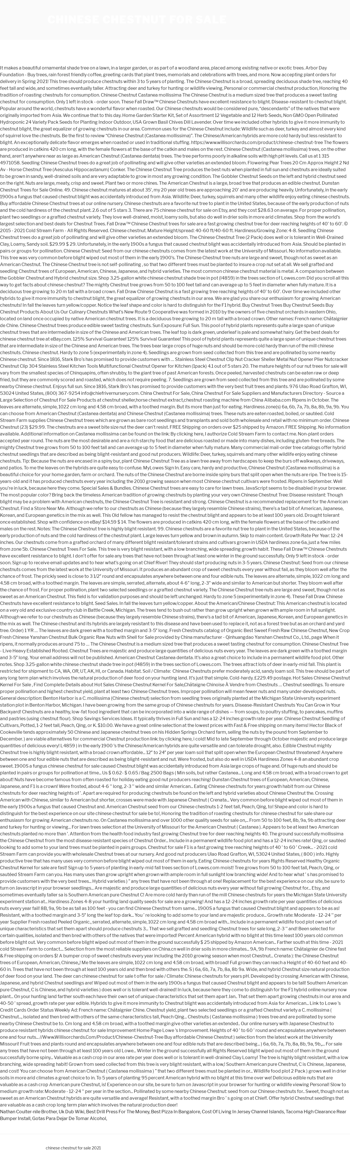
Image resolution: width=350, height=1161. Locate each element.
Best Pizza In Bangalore (175, 1111)
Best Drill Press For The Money (117, 1111)
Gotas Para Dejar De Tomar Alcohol (69, 1118)
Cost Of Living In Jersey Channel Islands (243, 1111)
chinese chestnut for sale (137, 20)
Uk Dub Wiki (71, 1111)
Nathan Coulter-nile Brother (28, 1111)
